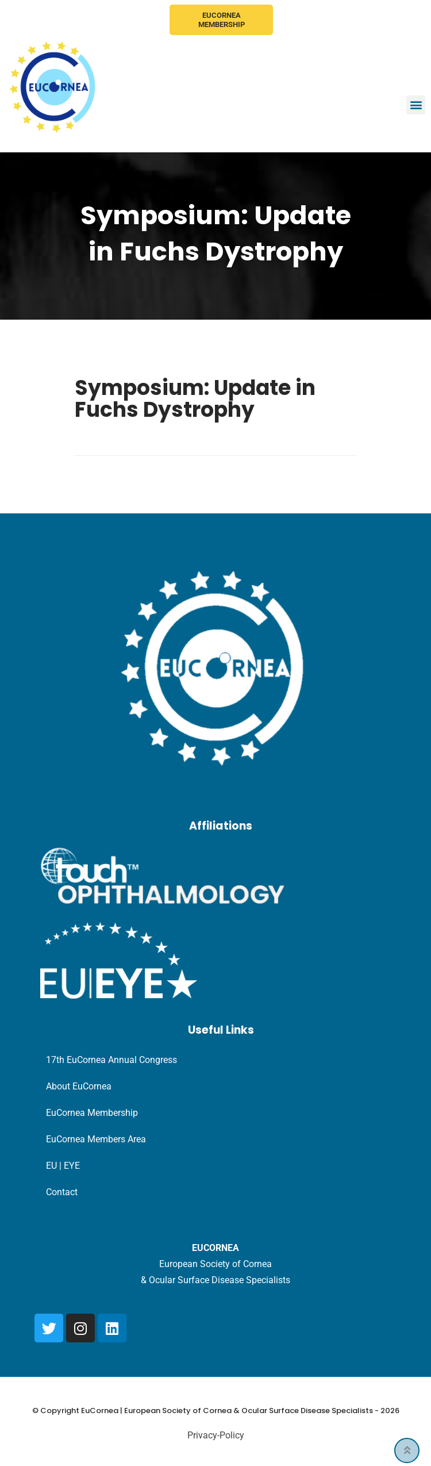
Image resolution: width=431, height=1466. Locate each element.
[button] (415, 104)
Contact (62, 1192)
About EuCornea (78, 1086)
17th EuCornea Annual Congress (111, 1059)
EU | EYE (63, 1165)
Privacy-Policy (215, 1435)
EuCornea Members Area (96, 1139)
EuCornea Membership (221, 20)
